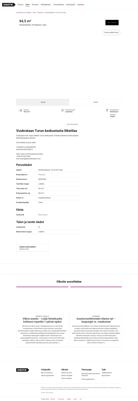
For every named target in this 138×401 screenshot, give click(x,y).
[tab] (42, 102)
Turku (34, 12)
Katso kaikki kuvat (111, 32)
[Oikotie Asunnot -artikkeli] (42, 317)
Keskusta (40, 12)
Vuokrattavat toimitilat (23, 12)
